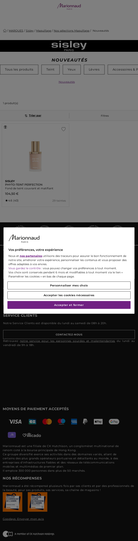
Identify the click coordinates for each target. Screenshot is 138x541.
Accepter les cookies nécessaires (69, 295)
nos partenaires (31, 256)
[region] (69, 270)
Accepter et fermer (69, 305)
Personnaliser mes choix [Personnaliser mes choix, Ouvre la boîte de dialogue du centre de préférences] (69, 285)
